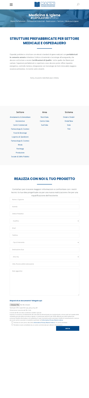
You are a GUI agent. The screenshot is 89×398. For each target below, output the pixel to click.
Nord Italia (44, 117)
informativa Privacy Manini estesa (52, 320)
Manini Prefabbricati (17, 21)
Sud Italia (44, 125)
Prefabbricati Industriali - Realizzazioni (41, 21)
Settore (61, 21)
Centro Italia (44, 121)
